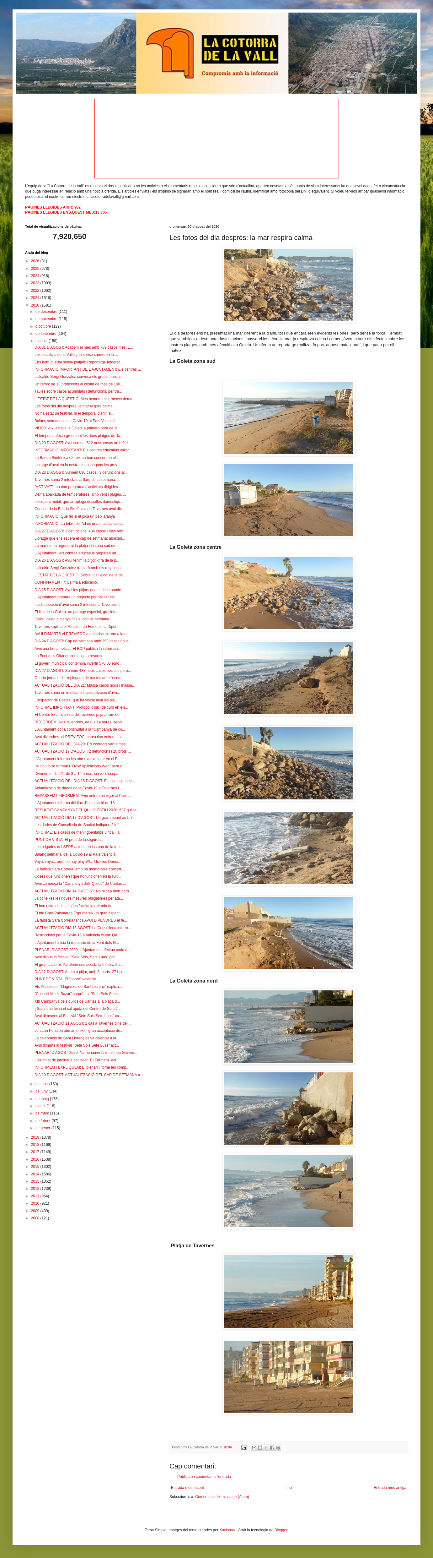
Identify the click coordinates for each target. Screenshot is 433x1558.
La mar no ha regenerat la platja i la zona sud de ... (77, 545)
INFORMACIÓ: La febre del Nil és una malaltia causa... (80, 523)
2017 (35, 1152)
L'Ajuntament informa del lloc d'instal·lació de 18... (76, 803)
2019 (35, 1137)
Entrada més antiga (390, 1487)
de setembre (46, 333)
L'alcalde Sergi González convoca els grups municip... (80, 376)
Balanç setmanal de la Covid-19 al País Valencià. (75, 854)
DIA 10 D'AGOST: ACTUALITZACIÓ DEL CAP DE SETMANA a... (89, 1075)
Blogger (281, 1530)
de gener (43, 1128)
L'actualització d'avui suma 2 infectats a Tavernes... (77, 604)
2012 (35, 1188)
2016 (35, 1159)
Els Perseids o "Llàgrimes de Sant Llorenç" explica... (78, 986)
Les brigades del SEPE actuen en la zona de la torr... (79, 847)
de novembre (46, 319)
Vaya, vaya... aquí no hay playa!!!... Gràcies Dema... (78, 861)
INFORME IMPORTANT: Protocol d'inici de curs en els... (81, 707)
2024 (35, 276)
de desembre (46, 311)
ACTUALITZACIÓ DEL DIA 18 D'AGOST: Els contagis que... (85, 781)
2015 (35, 1166)
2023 (35, 283)
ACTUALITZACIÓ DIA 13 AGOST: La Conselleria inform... (83, 928)
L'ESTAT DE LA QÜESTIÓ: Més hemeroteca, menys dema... (85, 399)
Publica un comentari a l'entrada (204, 1476)
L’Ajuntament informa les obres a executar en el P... (77, 759)
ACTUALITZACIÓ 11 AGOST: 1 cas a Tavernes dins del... (83, 1023)
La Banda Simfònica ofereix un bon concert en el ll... (78, 457)
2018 (35, 1144)
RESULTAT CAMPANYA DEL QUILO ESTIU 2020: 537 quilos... (87, 810)
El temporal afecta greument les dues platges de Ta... (79, 435)
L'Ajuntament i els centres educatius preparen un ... (77, 553)
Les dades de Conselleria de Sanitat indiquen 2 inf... (78, 825)
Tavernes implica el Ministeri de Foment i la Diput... (77, 626)
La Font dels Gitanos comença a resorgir (69, 656)
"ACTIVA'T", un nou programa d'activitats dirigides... (78, 487)
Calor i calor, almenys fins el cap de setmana (72, 619)
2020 (35, 305)
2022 (35, 290)
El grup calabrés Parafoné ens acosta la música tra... (79, 964)
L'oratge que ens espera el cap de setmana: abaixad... (80, 538)
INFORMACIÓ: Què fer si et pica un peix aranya (75, 516)
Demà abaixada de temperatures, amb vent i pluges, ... (80, 494)
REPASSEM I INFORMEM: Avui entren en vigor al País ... (83, 795)
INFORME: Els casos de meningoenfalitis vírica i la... (79, 832)
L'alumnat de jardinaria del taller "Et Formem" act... (77, 1060)
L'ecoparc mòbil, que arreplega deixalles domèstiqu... (79, 501)
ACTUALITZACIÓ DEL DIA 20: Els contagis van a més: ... (83, 744)
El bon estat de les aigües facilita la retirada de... (75, 906)
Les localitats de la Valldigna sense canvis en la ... (76, 354)
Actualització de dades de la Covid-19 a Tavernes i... (78, 788)
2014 (35, 1174)
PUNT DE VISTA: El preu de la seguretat (69, 839)
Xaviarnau (227, 1530)
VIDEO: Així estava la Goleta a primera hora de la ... (78, 428)
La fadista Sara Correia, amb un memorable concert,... (80, 869)
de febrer (43, 1121)
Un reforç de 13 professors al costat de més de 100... (79, 384)
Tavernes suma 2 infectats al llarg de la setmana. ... (77, 479)
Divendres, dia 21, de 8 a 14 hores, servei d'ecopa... (78, 773)
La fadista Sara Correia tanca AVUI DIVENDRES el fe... (81, 920)
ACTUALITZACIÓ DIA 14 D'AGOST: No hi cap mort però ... (84, 891)
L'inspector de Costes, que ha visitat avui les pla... (76, 700)
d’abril (40, 1106)
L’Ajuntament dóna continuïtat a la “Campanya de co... (80, 729)
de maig (42, 1099)
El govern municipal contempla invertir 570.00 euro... (78, 663)
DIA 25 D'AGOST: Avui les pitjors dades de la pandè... (79, 590)
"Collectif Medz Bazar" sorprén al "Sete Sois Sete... (77, 994)
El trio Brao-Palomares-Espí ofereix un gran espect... (79, 913)
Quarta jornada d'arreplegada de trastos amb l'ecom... (80, 678)
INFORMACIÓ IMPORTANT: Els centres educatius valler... (83, 450)
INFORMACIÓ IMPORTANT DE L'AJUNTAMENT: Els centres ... (88, 369)
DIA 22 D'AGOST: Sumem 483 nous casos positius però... (83, 670)
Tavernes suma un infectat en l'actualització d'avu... (77, 692)
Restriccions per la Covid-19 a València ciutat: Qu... (77, 935)
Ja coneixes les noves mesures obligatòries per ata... (79, 898)
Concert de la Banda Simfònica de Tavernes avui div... (80, 509)
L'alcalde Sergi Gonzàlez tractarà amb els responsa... (79, 568)
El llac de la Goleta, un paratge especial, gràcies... (76, 612)
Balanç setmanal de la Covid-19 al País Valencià (75, 421)
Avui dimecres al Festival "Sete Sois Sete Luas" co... (78, 1016)
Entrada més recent (187, 1487)
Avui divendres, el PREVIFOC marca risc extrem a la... (80, 737)
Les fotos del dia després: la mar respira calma (74, 406)
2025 (35, 268)
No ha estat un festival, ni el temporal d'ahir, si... (74, 413)
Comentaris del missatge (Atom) (222, 1497)
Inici (289, 1487)
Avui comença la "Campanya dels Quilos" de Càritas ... (80, 883)
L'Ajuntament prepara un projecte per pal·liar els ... (77, 597)
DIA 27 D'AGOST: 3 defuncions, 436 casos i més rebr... (80, 531)
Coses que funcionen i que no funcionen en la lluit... (78, 876)
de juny (42, 1091)
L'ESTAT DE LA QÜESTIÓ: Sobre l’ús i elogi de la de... (80, 575)
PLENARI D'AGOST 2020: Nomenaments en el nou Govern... (86, 1052)
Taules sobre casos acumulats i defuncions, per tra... (78, 391)
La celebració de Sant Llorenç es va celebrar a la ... (77, 1038)
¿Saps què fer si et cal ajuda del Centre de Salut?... (78, 1008)
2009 (35, 1211)
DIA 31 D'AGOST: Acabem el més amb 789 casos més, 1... (84, 347)
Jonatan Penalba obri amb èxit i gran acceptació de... (79, 1030)
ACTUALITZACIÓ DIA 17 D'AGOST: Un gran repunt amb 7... (85, 817)
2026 (35, 261)
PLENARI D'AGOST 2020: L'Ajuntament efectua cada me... (84, 950)
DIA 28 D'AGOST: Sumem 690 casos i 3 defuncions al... (81, 472)
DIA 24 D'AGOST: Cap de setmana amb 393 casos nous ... (84, 641)
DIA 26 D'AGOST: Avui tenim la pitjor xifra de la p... (77, 560)
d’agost (42, 341)
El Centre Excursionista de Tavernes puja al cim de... (79, 714)
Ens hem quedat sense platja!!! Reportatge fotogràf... (79, 362)
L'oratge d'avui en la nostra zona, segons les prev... (77, 465)
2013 (35, 1181)
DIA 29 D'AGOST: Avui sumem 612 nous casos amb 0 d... (83, 443)
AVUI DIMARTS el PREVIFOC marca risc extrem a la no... (83, 634)
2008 (35, 1218)
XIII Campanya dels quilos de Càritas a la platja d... (77, 1001)
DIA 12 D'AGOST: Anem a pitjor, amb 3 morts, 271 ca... (80, 972)
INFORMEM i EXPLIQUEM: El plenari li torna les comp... (82, 1067)
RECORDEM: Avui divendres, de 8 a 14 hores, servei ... (81, 722)
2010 (35, 1203)
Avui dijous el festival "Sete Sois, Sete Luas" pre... (76, 957)
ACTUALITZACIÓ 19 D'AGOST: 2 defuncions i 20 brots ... (83, 751)
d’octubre (43, 326)
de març (42, 1113)
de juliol (42, 1084)
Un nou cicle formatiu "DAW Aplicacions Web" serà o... (80, 766)
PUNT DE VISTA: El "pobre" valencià (65, 979)
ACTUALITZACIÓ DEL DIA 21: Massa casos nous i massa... (85, 685)
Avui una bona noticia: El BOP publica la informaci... (78, 648)
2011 (35, 1196)
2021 (35, 298)
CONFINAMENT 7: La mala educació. (66, 582)
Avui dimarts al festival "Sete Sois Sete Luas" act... (77, 1045)
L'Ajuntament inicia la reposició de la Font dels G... (77, 942)
